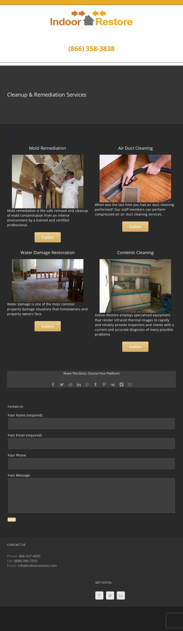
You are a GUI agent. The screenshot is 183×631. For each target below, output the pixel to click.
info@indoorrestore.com (37, 565)
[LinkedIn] (121, 595)
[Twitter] (110, 595)
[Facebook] (99, 595)
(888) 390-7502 (25, 561)
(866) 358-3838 (91, 48)
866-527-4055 (30, 556)
